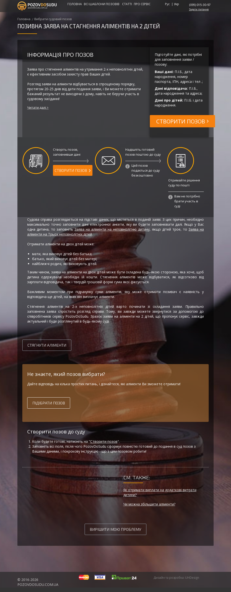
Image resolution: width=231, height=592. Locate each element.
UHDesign (192, 578)
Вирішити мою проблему (115, 529)
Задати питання (199, 9)
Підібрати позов (48, 402)
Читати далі (36, 107)
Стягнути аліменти (46, 345)
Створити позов (103, 441)
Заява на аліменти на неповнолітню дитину (112, 229)
